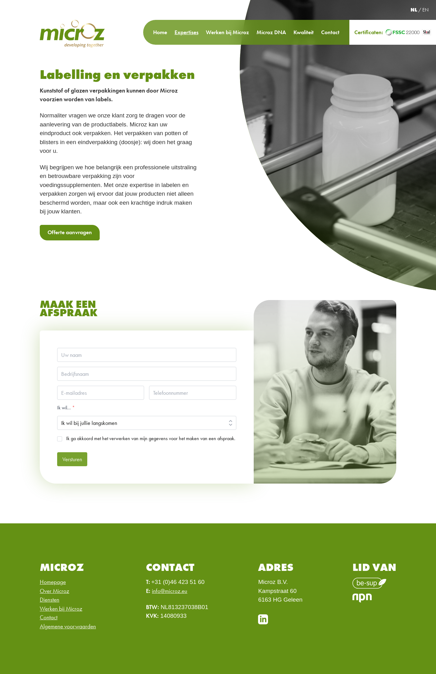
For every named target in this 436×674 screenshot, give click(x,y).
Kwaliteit (303, 32)
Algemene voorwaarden (68, 626)
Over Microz (54, 591)
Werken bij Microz (227, 32)
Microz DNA (271, 32)
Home (160, 32)
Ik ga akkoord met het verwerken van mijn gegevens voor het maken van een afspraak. (150, 438)
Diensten (49, 599)
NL (414, 10)
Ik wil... (66, 408)
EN (425, 10)
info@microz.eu (169, 591)
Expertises (186, 32)
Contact (330, 32)
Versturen (72, 459)
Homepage (53, 582)
